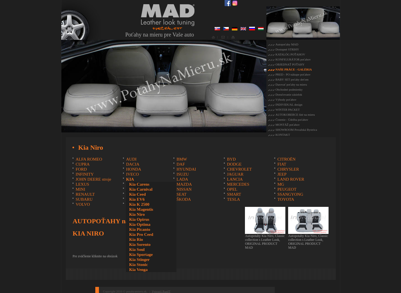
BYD (231, 159)
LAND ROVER (290, 179)
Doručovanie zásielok (289, 94)
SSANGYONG (290, 194)
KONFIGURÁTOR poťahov (293, 59)
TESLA (233, 199)
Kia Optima (139, 224)
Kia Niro (137, 214)
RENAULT (85, 194)
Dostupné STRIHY (287, 49)
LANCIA (235, 179)
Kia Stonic (138, 264)
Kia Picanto (139, 229)
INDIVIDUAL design (289, 104)
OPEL (232, 189)
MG (280, 184)
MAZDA (184, 184)
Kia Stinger (139, 259)
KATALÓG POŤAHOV (290, 54)
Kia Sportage (141, 254)
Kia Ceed (137, 194)
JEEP (281, 174)
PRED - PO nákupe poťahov (293, 74)
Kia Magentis (141, 209)
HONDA (133, 169)
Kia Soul (136, 249)
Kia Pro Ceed (141, 234)
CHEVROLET (239, 169)
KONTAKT (283, 134)
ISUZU (182, 174)
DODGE (234, 164)
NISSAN (183, 189)
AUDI (131, 159)
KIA (130, 179)
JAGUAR (235, 174)
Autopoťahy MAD (287, 44)
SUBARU (84, 199)
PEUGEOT (286, 189)
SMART (234, 194)
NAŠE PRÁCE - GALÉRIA (294, 69)
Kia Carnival (140, 189)
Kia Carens (139, 184)
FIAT (281, 164)
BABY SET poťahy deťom (292, 79)
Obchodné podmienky (289, 89)
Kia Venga (138, 269)
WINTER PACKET (288, 109)
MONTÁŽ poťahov (288, 124)
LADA (182, 179)
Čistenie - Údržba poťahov (292, 119)
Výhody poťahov (286, 99)
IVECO (132, 174)
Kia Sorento (139, 244)
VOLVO (83, 204)
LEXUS (82, 184)
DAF (180, 164)
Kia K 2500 (139, 204)
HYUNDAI (186, 169)
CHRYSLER (288, 169)
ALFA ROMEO (89, 159)
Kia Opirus (139, 219)
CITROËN (286, 159)
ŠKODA (183, 199)
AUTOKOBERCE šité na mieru (295, 114)
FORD (81, 169)
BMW (181, 159)
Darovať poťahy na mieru (291, 84)
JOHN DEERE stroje (93, 179)
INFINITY (85, 174)
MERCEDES (238, 184)
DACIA (132, 164)
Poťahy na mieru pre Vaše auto (159, 35)
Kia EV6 (136, 199)
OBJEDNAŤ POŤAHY (290, 64)
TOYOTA (285, 199)
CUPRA (82, 164)
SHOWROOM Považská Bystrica (296, 129)
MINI (80, 189)
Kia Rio (136, 239)
